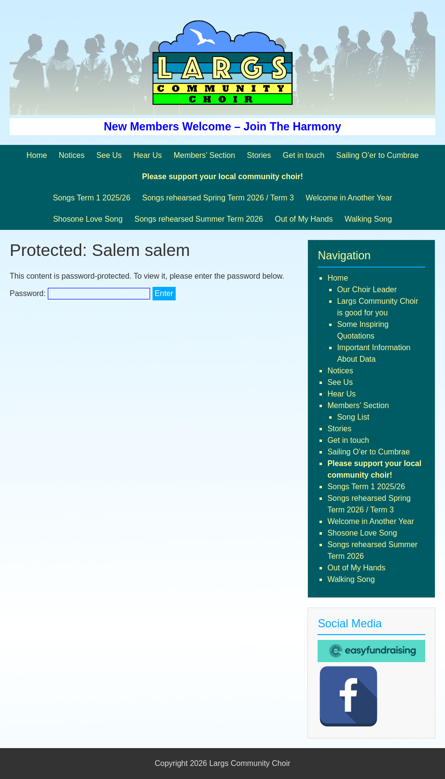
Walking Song (368, 219)
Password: (80, 293)
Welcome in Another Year (349, 198)
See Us (109, 155)
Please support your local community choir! (222, 176)
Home (37, 155)
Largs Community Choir (249, 763)
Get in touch (303, 155)
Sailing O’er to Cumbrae (377, 155)
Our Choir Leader (367, 289)
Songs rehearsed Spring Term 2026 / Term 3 (218, 198)
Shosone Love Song (88, 219)
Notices (71, 155)
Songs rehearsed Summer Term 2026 (198, 219)
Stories (259, 155)
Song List (353, 417)
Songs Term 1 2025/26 (91, 198)
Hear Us (148, 155)
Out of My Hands (304, 219)
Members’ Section (204, 155)
